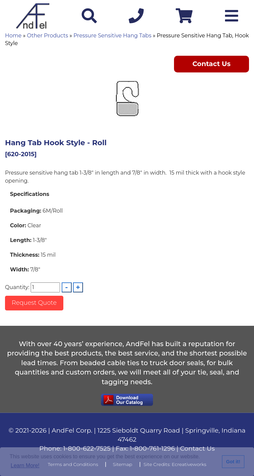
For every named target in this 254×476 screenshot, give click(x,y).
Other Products (47, 35)
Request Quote (34, 302)
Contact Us (211, 64)
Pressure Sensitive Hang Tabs (112, 35)
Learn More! (25, 465)
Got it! (233, 461)
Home (13, 35)
